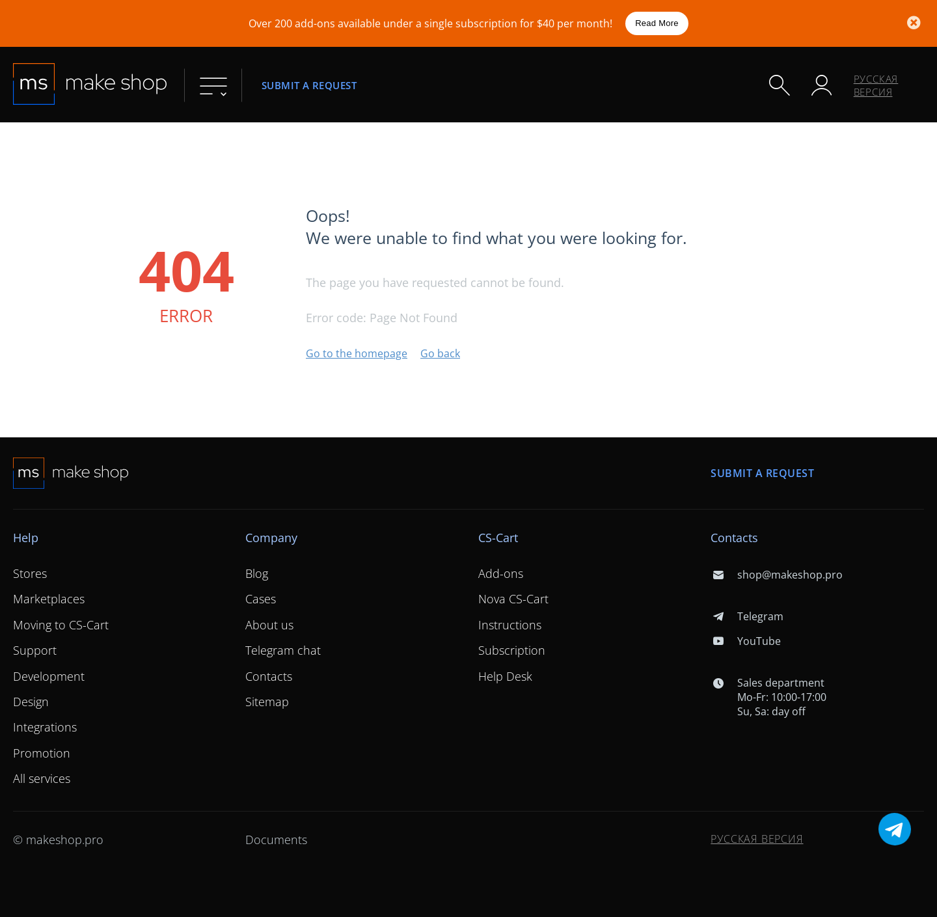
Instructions (509, 625)
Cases (260, 599)
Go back (440, 353)
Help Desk (505, 676)
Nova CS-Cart (513, 599)
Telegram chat (283, 650)
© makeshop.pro (58, 839)
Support (35, 650)
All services (41, 778)
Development (49, 676)
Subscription (511, 650)
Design (31, 701)
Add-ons (500, 573)
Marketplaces (49, 599)
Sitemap (267, 701)
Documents (276, 839)
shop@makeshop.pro (776, 575)
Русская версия (876, 85)
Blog (256, 573)
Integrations (45, 727)
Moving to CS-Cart (61, 625)
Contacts (268, 676)
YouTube (745, 641)
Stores (30, 573)
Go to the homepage (356, 353)
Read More (657, 23)
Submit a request (309, 85)
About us (269, 625)
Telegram (747, 616)
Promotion (41, 753)
